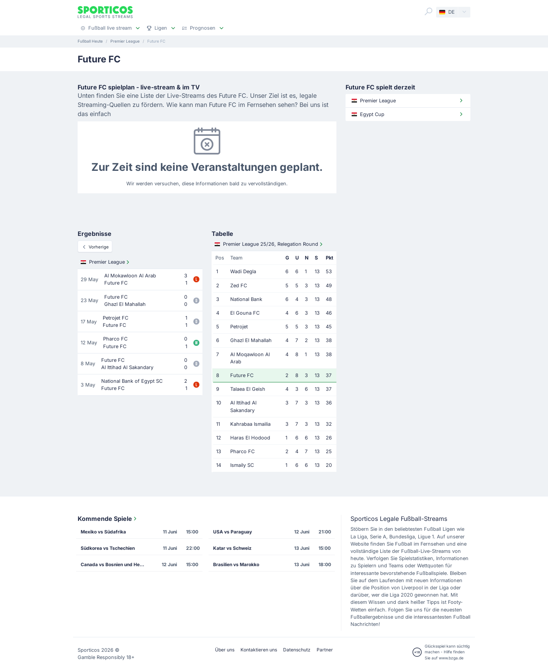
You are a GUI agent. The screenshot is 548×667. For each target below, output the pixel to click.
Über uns (224, 650)
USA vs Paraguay (232, 532)
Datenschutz (297, 650)
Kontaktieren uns (259, 650)
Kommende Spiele (108, 518)
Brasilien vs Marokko (236, 564)
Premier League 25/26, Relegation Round (269, 244)
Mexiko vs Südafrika (103, 532)
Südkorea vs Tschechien (108, 548)
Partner (325, 650)
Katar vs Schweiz (232, 548)
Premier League (106, 262)
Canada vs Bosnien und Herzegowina (115, 564)
